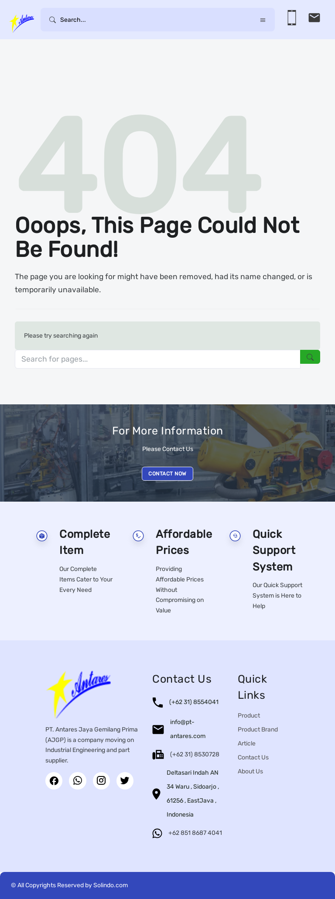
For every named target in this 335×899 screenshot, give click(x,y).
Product (249, 715)
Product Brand (258, 729)
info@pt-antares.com (187, 729)
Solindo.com (110, 885)
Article (247, 743)
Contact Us (253, 757)
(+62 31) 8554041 (194, 702)
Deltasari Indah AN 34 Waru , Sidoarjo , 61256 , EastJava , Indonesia (193, 793)
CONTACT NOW (167, 474)
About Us (250, 771)
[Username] (158, 19)
